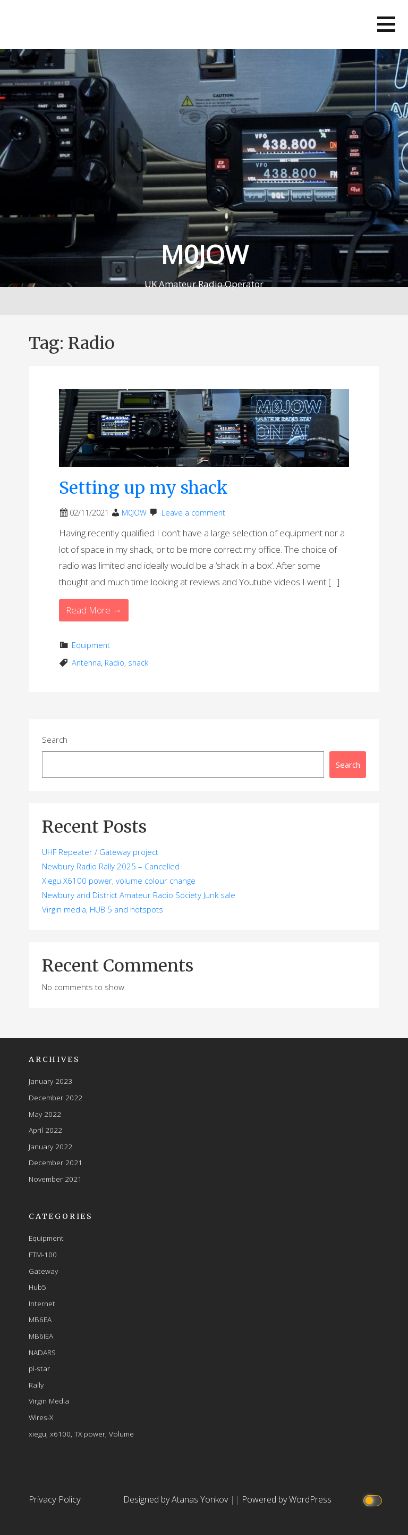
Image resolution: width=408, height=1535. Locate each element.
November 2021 (55, 1179)
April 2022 (45, 1130)
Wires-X (41, 1417)
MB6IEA (41, 1336)
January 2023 (50, 1081)
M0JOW (204, 254)
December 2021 (55, 1162)
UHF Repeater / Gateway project (100, 852)
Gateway (43, 1271)
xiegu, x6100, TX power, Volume (81, 1434)
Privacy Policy (55, 1499)
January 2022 (50, 1146)
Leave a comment (193, 513)
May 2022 (45, 1114)
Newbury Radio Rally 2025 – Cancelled (111, 866)
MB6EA (40, 1319)
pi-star (39, 1368)
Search (54, 739)
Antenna (86, 663)
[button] (386, 24)
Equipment (91, 645)
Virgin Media (49, 1401)
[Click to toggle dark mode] (373, 1500)
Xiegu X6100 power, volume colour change (119, 880)
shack (138, 663)
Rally (36, 1385)
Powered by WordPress (287, 1499)
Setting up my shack (143, 488)
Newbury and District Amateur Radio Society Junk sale (138, 895)
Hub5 (37, 1287)
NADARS (42, 1352)
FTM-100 (43, 1254)
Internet (42, 1303)
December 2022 (55, 1097)
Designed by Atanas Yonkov (176, 1499)
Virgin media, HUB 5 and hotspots (102, 909)
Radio (114, 663)
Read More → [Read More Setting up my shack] (94, 610)
